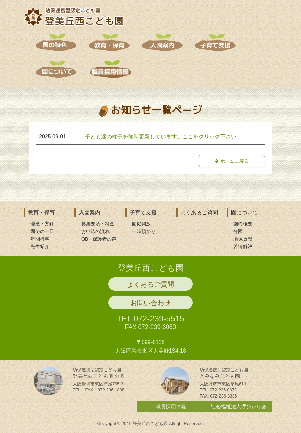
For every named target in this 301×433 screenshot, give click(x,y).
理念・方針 (42, 223)
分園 (238, 231)
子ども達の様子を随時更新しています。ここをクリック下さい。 (163, 137)
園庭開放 (141, 223)
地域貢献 (242, 239)
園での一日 (42, 231)
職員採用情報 (171, 409)
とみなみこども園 (224, 375)
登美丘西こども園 (151, 270)
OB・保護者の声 (98, 239)
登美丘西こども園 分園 (99, 375)
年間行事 (39, 239)
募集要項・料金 (97, 223)
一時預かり (144, 231)
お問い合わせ (150, 305)
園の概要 (242, 223)
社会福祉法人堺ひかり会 (239, 409)
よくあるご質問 (199, 212)
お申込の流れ (95, 231)
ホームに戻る (232, 161)
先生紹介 (39, 246)
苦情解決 (242, 246)
